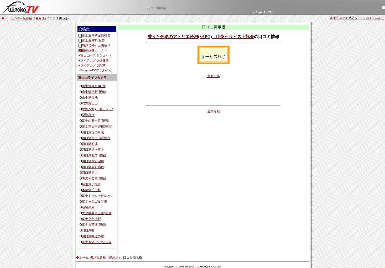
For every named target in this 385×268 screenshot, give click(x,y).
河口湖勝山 (90, 173)
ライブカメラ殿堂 (93, 65)
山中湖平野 (90, 92)
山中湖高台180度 (94, 86)
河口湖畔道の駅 (93, 236)
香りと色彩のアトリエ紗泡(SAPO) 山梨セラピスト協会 (201, 36)
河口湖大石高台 (93, 167)
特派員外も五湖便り (96, 45)
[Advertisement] (213, 91)
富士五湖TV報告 (93, 40)
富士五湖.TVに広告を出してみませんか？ (357, 18)
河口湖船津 (90, 144)
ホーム (9, 18)
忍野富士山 (90, 103)
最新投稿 (213, 76)
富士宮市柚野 (91, 219)
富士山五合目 (91, 121)
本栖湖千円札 (91, 190)
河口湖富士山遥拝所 (96, 138)
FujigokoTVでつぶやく (96, 70)
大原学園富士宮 (93, 213)
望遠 (102, 92)
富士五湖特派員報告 (96, 35)
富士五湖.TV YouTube (97, 242)
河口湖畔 (88, 230)
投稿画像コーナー (94, 50)
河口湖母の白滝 (93, 132)
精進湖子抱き (91, 184)
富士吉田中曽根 (93, 126)
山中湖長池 (90, 97)
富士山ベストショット (96, 55)
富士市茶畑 (90, 225)
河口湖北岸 (90, 155)
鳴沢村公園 (90, 178)
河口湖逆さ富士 (93, 149)
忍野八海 (88, 109)
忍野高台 (88, 115)
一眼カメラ (104, 109)
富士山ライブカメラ (92, 78)
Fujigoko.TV (191, 266)
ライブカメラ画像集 (94, 60)
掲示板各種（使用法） (32, 18)
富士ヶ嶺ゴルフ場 (94, 201)
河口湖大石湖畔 (93, 161)
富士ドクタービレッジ (97, 196)
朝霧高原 (88, 207)
